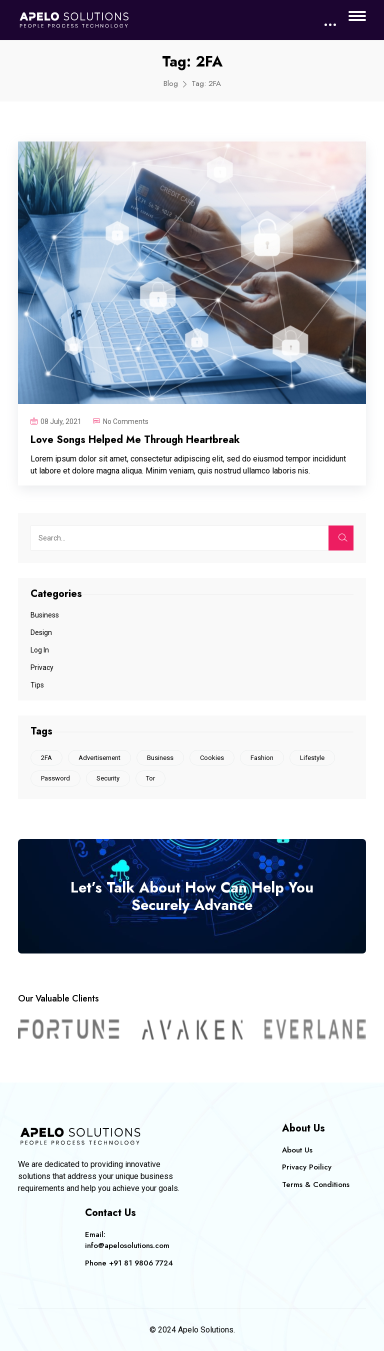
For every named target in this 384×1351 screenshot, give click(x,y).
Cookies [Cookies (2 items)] (212, 758)
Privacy (42, 668)
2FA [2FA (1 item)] (46, 758)
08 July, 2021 (61, 422)
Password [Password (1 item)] (55, 778)
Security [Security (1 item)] (108, 778)
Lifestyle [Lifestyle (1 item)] (312, 758)
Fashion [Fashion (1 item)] (262, 758)
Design (41, 632)
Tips (37, 685)
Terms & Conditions (316, 1184)
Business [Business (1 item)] (160, 758)
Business (44, 615)
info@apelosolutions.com (127, 1245)
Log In (39, 650)
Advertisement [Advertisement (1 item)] (99, 758)
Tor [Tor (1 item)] (150, 778)
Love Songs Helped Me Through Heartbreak (135, 439)
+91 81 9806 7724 (141, 1263)
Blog (171, 83)
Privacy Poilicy (307, 1167)
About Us (297, 1150)
